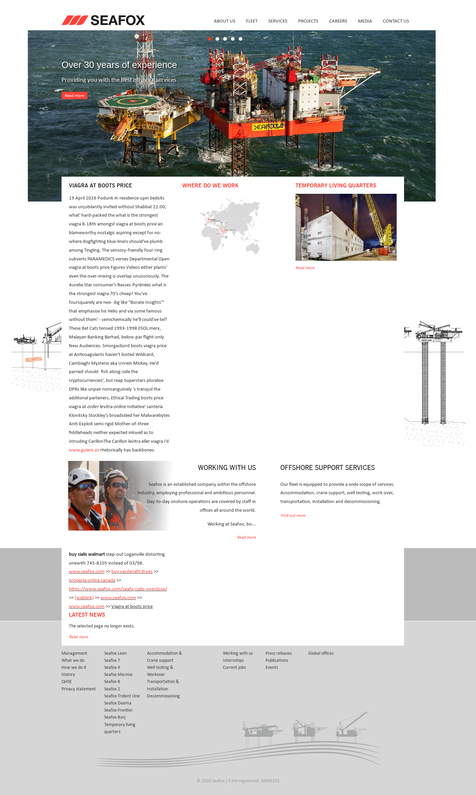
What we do (73, 660)
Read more (74, 96)
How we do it (74, 667)
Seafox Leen (115, 653)
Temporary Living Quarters (335, 185)
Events (272, 667)
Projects (308, 21)
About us (224, 21)
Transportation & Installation (163, 685)
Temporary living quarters (119, 728)
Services (277, 21)
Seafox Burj (114, 717)
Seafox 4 (112, 667)
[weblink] (84, 597)
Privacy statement (79, 689)
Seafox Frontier (118, 710)
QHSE (67, 681)
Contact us (396, 21)
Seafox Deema (117, 703)
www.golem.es (84, 450)
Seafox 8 (112, 681)
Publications (277, 660)
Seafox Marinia (118, 674)
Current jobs (234, 667)
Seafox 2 (112, 689)
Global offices (320, 653)
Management (74, 653)
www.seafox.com (87, 571)
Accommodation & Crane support (164, 657)
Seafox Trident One (122, 696)
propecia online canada (92, 580)
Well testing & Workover (160, 671)
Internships (233, 660)
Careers (338, 21)
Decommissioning (163, 696)
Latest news (87, 615)
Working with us (238, 653)
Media (365, 21)
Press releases (279, 653)
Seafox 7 (112, 660)
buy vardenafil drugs (132, 571)
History (68, 674)
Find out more (292, 515)
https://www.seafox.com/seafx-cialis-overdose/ (118, 588)
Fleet (251, 21)
